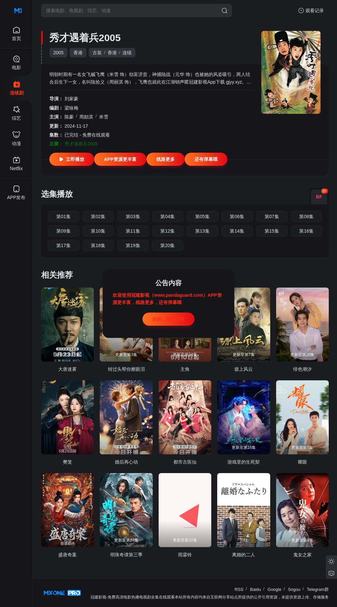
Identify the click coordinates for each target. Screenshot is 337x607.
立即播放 (71, 159)
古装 (97, 52)
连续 (127, 52)
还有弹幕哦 (206, 159)
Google (274, 589)
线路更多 (165, 159)
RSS (239, 589)
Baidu (255, 589)
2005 (58, 52)
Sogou (294, 589)
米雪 (103, 116)
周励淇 (86, 116)
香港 (78, 52)
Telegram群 (318, 589)
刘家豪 (71, 98)
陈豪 (69, 116)
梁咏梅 (71, 108)
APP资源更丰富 (120, 159)
